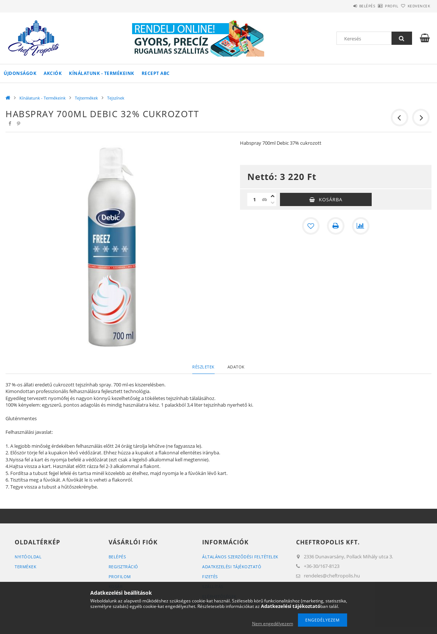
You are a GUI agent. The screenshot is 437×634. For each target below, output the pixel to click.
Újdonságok (20, 73)
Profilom (120, 576)
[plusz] (272, 196)
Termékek (25, 566)
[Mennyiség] (254, 199)
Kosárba (330, 199)
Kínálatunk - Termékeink (101, 73)
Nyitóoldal (28, 556)
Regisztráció (123, 566)
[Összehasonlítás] (360, 226)
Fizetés (210, 576)
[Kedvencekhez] (311, 226)
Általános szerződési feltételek (240, 556)
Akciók (53, 73)
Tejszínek (115, 98)
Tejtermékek (86, 98)
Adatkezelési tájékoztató (231, 566)
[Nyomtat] (336, 226)
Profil (379, 5)
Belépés (347, 5)
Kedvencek (415, 5)
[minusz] (272, 202)
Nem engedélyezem (272, 623)
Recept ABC (156, 73)
